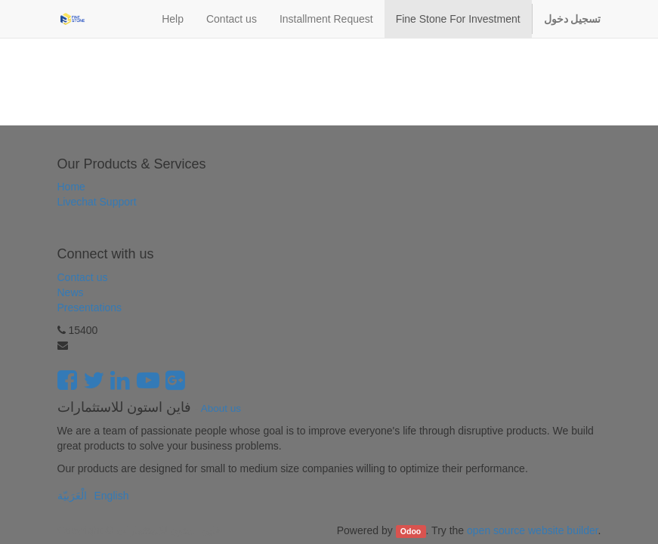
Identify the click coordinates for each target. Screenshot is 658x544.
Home (71, 187)
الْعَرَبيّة (72, 496)
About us (221, 408)
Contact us (82, 277)
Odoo (410, 531)
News (70, 292)
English (111, 496)
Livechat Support (97, 202)
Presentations (89, 307)
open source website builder (532, 530)
